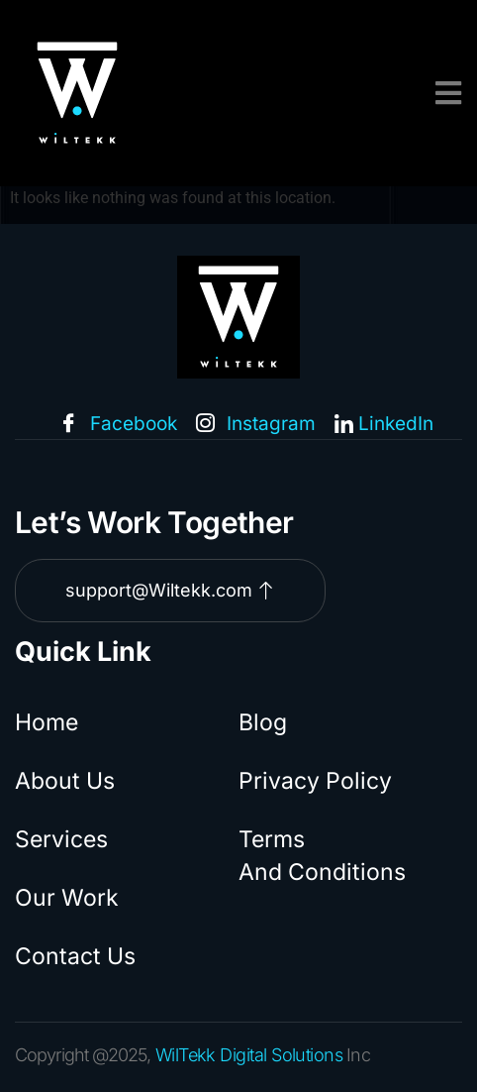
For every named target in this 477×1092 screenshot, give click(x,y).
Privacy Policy (315, 781)
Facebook (118, 425)
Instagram (256, 425)
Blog (262, 722)
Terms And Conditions (322, 855)
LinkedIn (383, 424)
